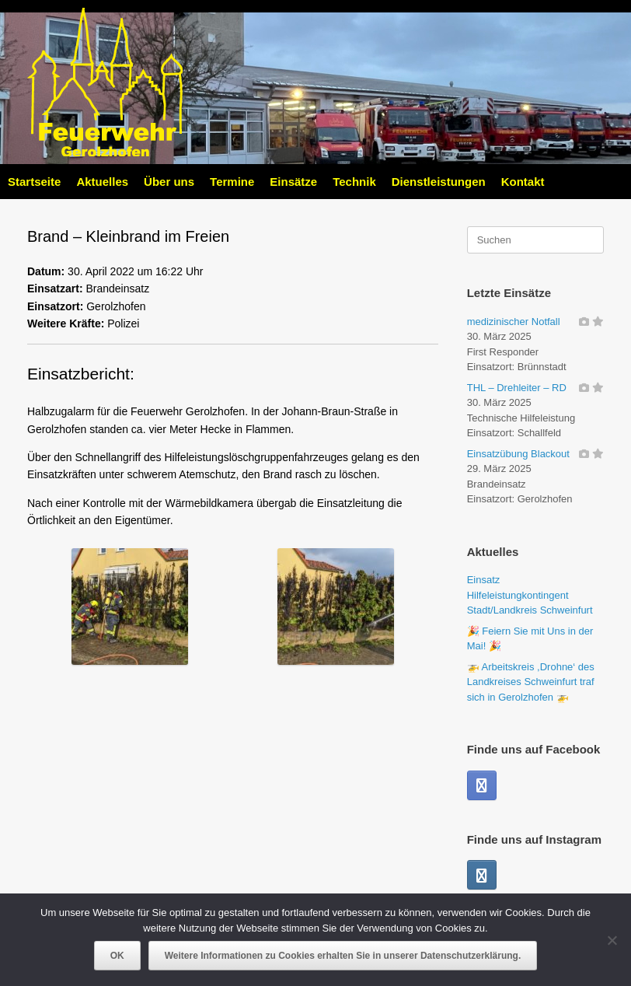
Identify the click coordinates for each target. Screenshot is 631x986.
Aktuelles (102, 181)
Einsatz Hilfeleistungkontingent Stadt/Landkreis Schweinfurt (530, 595)
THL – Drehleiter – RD (517, 387)
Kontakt (523, 181)
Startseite (34, 181)
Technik (354, 181)
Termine (232, 181)
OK (117, 955)
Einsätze (293, 181)
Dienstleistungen (439, 181)
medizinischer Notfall (513, 321)
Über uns (169, 181)
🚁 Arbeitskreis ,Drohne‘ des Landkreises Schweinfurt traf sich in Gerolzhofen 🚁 (530, 682)
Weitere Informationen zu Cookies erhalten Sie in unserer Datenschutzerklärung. (343, 955)
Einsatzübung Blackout (518, 454)
